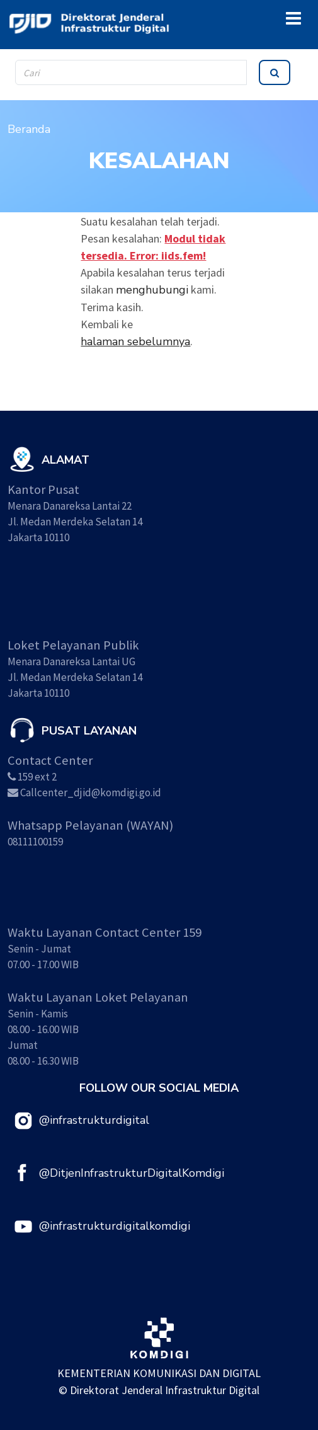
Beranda (29, 129)
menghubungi (152, 289)
